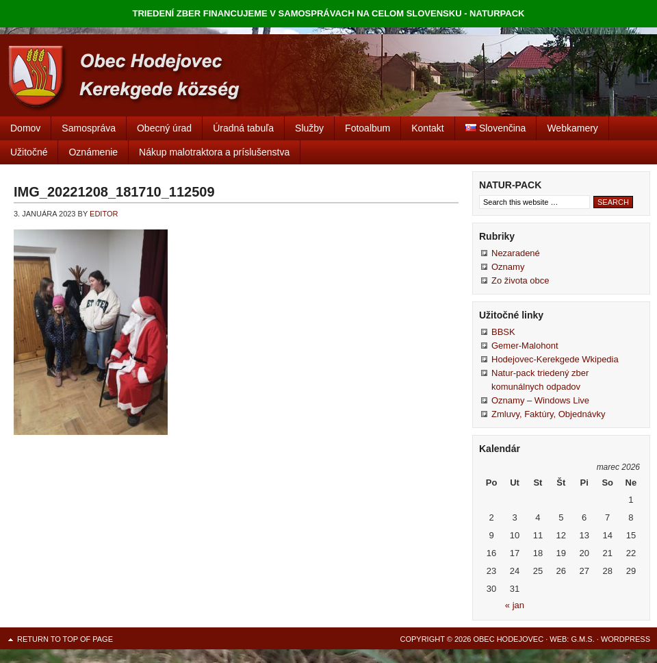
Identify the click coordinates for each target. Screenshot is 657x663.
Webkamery (572, 128)
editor (104, 214)
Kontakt (427, 128)
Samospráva (89, 128)
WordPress (625, 639)
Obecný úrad (164, 128)
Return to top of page (65, 639)
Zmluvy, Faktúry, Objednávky (548, 414)
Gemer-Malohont (524, 345)
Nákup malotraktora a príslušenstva (214, 152)
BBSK (503, 332)
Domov (25, 128)
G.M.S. (582, 639)
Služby (309, 128)
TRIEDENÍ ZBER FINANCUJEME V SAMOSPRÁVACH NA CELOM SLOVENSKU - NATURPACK (329, 13)
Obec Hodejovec (328, 75)
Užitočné (28, 152)
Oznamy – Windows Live (540, 400)
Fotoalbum (367, 128)
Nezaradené (515, 253)
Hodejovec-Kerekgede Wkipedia (555, 359)
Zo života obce (520, 280)
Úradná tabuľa (243, 128)
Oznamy (507, 267)
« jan (514, 605)
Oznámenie (93, 152)
